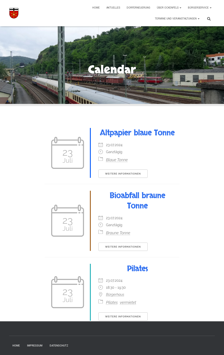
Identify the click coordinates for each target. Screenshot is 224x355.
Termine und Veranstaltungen (177, 18)
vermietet (128, 302)
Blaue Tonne (117, 159)
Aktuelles (113, 7)
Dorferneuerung (138, 7)
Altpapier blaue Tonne (137, 133)
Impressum (34, 345)
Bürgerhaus (115, 294)
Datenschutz (59, 345)
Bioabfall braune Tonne (137, 201)
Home (96, 7)
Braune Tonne (118, 233)
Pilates (137, 269)
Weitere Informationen (123, 173)
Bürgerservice (200, 7)
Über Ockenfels (169, 7)
